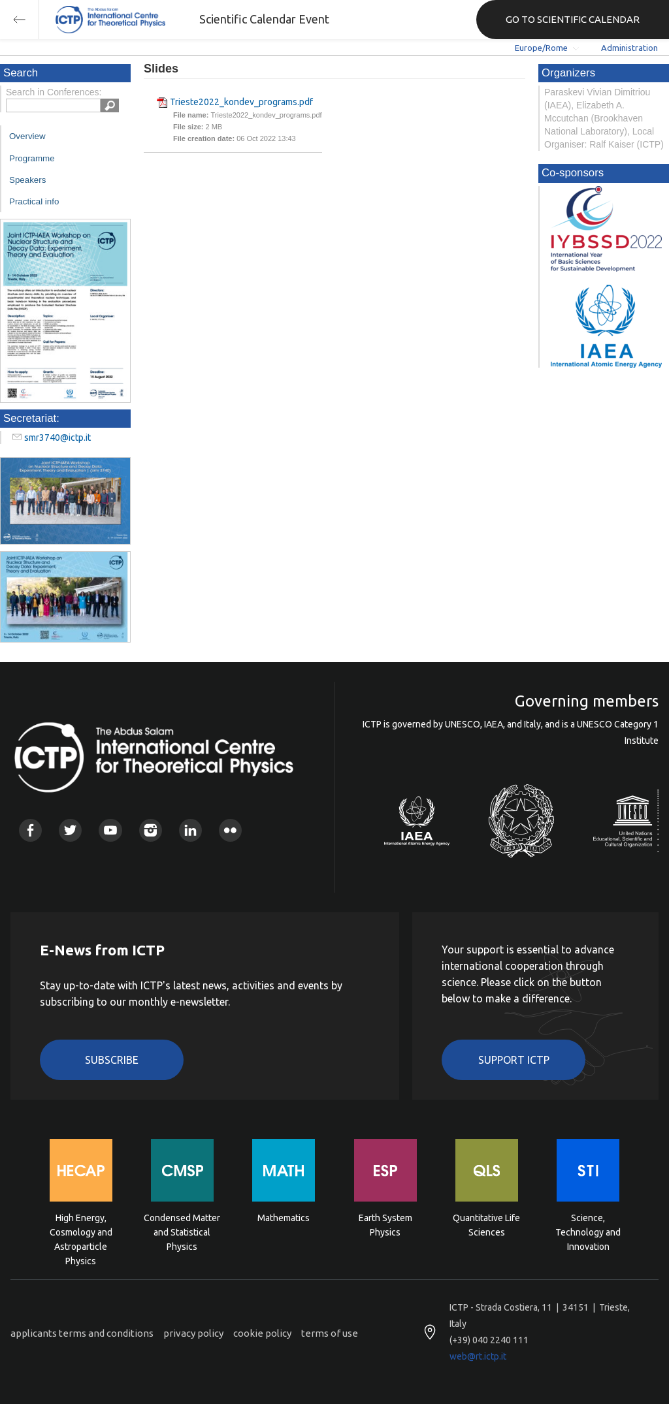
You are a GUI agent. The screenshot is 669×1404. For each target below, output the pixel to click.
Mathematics (283, 1218)
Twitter (70, 830)
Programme (32, 158)
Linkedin (190, 830)
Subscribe (112, 1060)
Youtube (110, 830)
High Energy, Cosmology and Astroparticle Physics (81, 1231)
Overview (27, 136)
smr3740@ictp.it (57, 437)
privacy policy (193, 1333)
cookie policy (262, 1333)
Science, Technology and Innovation (588, 1231)
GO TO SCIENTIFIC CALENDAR (573, 19)
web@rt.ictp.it (477, 1356)
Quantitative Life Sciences (486, 1225)
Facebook (30, 830)
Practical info (34, 201)
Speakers (27, 180)
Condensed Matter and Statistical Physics (182, 1231)
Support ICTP (513, 1060)
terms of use (329, 1333)
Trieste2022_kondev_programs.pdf (241, 102)
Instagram (150, 830)
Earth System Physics (385, 1225)
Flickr (230, 830)
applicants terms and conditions (82, 1333)
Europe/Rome (541, 47)
